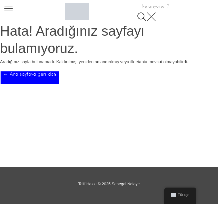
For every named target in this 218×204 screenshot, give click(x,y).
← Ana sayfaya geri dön (29, 74)
